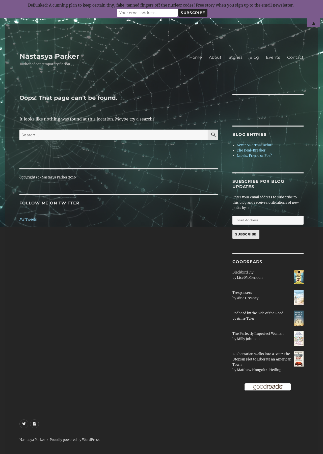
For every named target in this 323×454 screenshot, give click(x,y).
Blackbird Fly (242, 272)
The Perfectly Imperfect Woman (258, 333)
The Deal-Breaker (251, 150)
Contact (295, 57)
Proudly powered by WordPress (75, 440)
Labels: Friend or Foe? (254, 156)
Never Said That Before (255, 145)
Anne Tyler (246, 318)
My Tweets (28, 219)
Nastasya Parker (49, 56)
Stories (236, 57)
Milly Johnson (248, 339)
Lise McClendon (250, 278)
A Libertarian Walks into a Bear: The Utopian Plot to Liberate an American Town (261, 359)
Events (273, 57)
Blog (254, 57)
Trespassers (242, 293)
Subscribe (245, 234)
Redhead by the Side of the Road (257, 313)
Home (195, 57)
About (215, 57)
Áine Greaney (247, 298)
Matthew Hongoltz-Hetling (259, 370)
